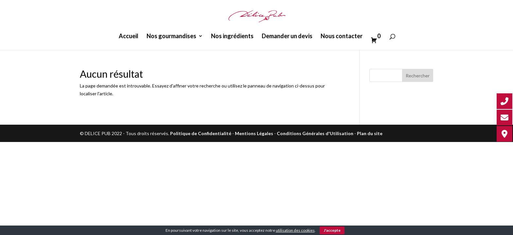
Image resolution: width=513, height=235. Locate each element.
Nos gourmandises (171, 36)
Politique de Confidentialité (200, 133)
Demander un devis (287, 36)
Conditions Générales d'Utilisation (315, 133)
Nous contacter (342, 36)
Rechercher (418, 75)
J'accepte (332, 230)
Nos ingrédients (232, 36)
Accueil (128, 36)
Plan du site (369, 133)
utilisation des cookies (295, 230)
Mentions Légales (254, 133)
